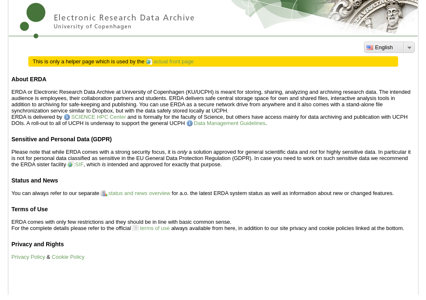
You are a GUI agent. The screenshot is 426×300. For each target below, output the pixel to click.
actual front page (174, 61)
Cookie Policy (68, 257)
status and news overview (139, 193)
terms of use (155, 228)
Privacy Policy (28, 257)
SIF (79, 164)
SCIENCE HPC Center (98, 117)
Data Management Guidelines (229, 123)
